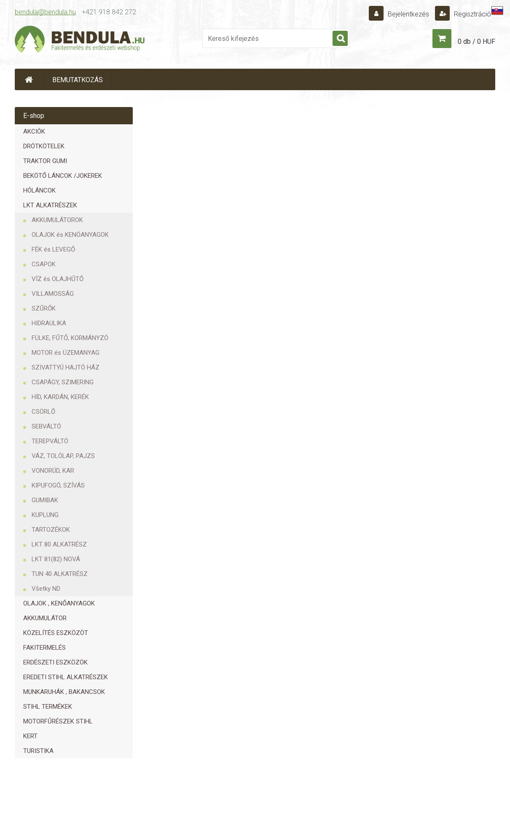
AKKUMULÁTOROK (57, 220)
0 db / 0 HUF (476, 42)
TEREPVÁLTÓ (50, 441)
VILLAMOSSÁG (53, 293)
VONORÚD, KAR (53, 470)
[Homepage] (29, 79)
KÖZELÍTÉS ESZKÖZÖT (55, 633)
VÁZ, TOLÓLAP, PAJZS (63, 456)
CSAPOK (44, 264)
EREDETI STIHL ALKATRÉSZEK (65, 677)
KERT (30, 736)
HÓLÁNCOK (39, 190)
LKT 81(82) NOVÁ (56, 559)
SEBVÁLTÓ (46, 426)
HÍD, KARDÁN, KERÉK (60, 397)
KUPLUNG (45, 515)
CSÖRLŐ (43, 411)
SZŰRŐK (44, 308)
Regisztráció (471, 14)
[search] (340, 39)
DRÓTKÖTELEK (43, 146)
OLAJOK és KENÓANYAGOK (70, 234)
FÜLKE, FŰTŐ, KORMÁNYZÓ (70, 338)
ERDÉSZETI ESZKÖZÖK (55, 662)
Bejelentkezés (408, 14)
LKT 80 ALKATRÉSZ (59, 544)
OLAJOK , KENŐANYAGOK (59, 603)
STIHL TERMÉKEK (47, 706)
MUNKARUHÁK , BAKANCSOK (64, 692)
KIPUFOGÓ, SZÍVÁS (58, 485)
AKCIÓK (34, 131)
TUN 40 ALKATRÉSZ (60, 574)
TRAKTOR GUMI (45, 161)
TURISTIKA (38, 751)
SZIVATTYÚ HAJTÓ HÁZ (65, 367)
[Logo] (80, 40)
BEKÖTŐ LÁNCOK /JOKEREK (62, 175)
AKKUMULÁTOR (45, 618)
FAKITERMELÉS (44, 647)
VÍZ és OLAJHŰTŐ (57, 279)
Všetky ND (46, 588)
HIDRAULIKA (49, 323)
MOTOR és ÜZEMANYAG (65, 352)
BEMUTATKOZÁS (77, 80)
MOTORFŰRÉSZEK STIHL (58, 721)
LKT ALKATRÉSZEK (50, 205)
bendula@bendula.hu (45, 12)
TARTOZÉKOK (51, 529)
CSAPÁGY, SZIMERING (63, 382)
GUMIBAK (45, 500)
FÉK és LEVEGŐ (53, 249)
